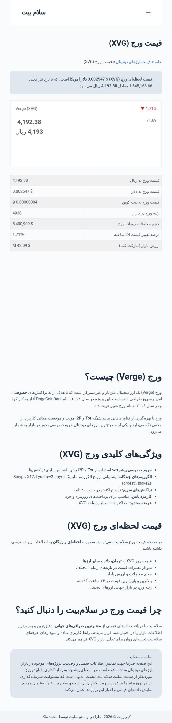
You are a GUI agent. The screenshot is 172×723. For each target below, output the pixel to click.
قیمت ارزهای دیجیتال (133, 61)
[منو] (148, 12)
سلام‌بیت (154, 639)
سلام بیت (33, 12)
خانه (158, 61)
